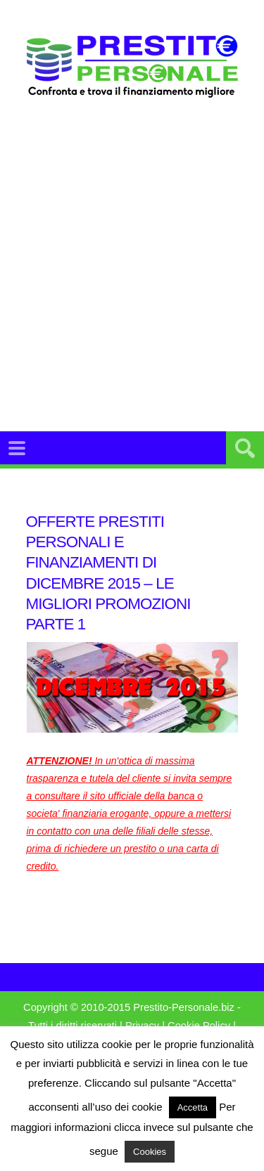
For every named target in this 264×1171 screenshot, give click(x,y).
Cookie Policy (199, 1025)
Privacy (142, 1025)
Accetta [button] (192, 1107)
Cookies (149, 1151)
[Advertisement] (132, 282)
